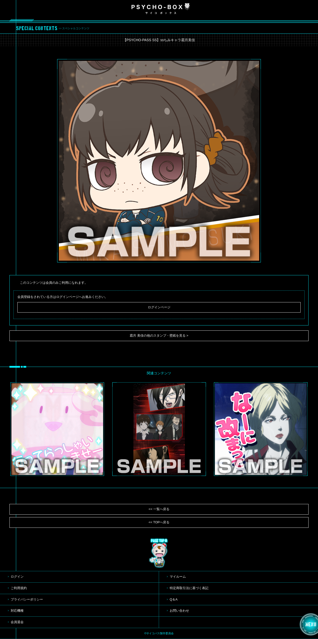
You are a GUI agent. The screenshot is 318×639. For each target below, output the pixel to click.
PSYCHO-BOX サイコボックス (160, 8)
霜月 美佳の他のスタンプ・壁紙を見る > (159, 335)
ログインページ (159, 307)
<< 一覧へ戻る (159, 509)
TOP (159, 553)
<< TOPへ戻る (159, 522)
